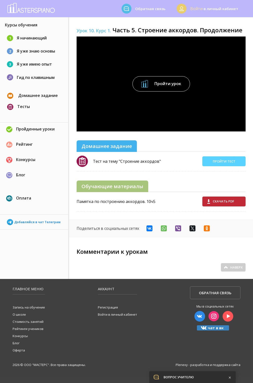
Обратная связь (215, 292)
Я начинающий (27, 38)
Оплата (18, 198)
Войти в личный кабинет (117, 314)
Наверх (233, 267)
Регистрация (108, 307)
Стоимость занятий (28, 321)
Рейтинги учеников (28, 329)
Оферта (19, 350)
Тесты (18, 107)
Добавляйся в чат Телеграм (34, 220)
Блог (15, 175)
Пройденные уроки (30, 129)
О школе (19, 314)
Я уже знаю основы (31, 51)
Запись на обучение (29, 307)
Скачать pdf (220, 201)
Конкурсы (20, 160)
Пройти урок (161, 84)
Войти (196, 8)
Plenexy (182, 365)
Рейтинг (19, 145)
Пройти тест (224, 161)
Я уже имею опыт (29, 64)
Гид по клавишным (31, 77)
